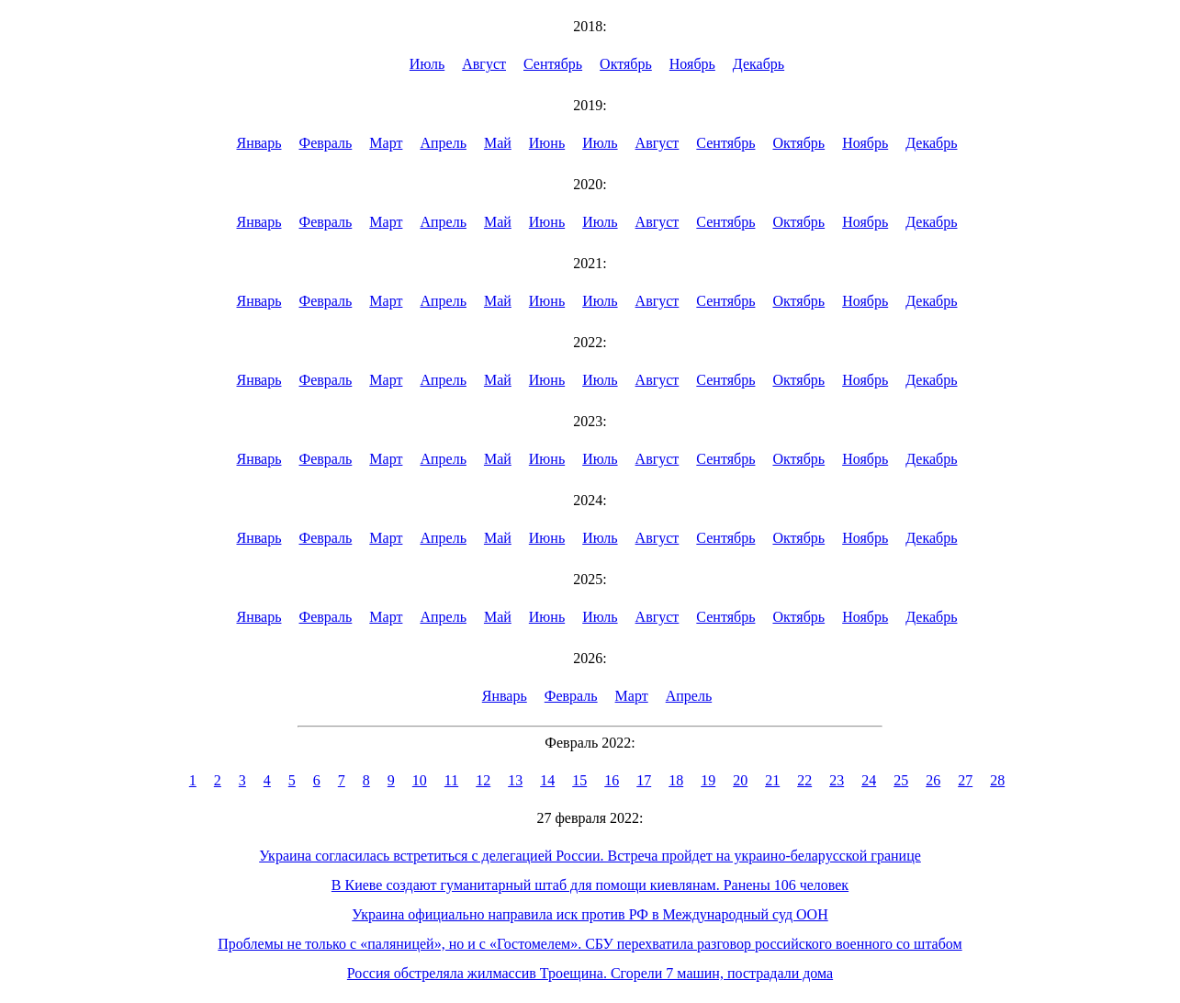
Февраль (325, 143)
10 (419, 780)
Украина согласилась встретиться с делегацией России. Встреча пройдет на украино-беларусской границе (590, 855)
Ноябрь (692, 64)
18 (676, 780)
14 (547, 780)
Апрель (443, 143)
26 (933, 780)
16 (611, 780)
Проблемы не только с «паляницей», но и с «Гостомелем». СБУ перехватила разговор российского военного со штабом (589, 944)
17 (643, 780)
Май (497, 143)
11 (451, 780)
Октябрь (626, 64)
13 (515, 780)
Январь (259, 143)
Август (484, 64)
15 (579, 780)
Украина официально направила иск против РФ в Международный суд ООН (589, 914)
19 (708, 780)
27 (965, 780)
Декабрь (758, 64)
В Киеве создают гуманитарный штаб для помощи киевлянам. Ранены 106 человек (590, 885)
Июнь (547, 143)
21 (772, 780)
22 (804, 780)
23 (836, 780)
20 (740, 780)
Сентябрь (552, 64)
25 (900, 780)
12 (483, 780)
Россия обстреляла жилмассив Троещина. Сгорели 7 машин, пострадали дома (590, 973)
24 (868, 780)
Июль (427, 64)
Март (385, 143)
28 (997, 780)
